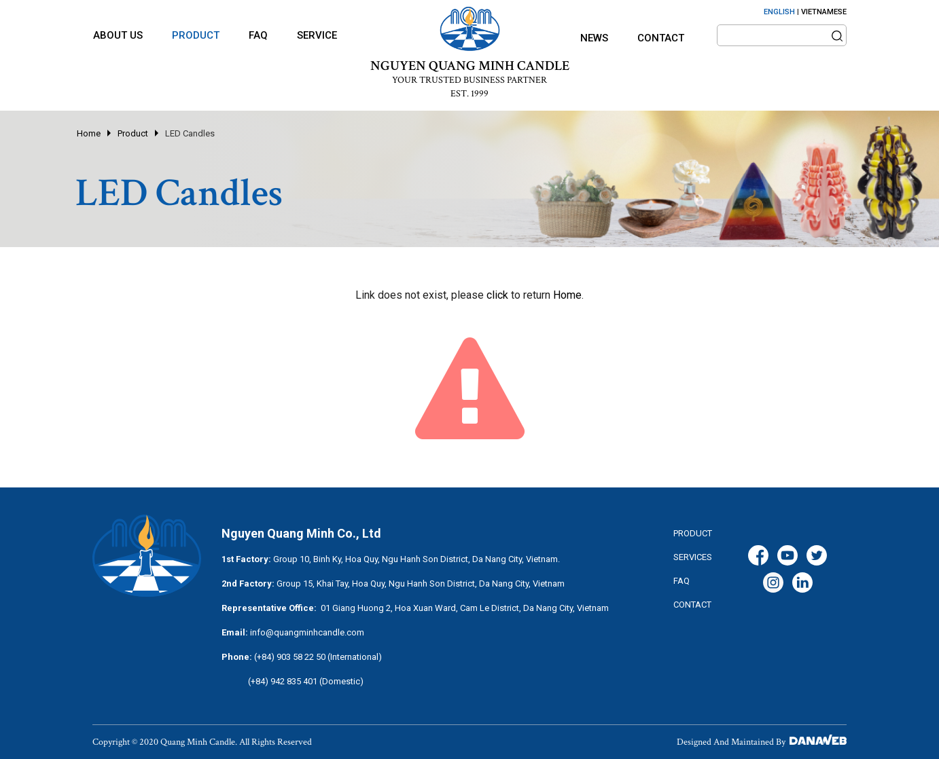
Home (89, 133)
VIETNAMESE (824, 11)
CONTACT (692, 604)
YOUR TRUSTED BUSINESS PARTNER (469, 80)
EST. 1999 (469, 94)
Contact (660, 38)
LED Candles (190, 133)
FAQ (681, 581)
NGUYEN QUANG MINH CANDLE (469, 66)
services (692, 557)
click (497, 295)
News (594, 38)
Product (133, 133)
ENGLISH (779, 11)
